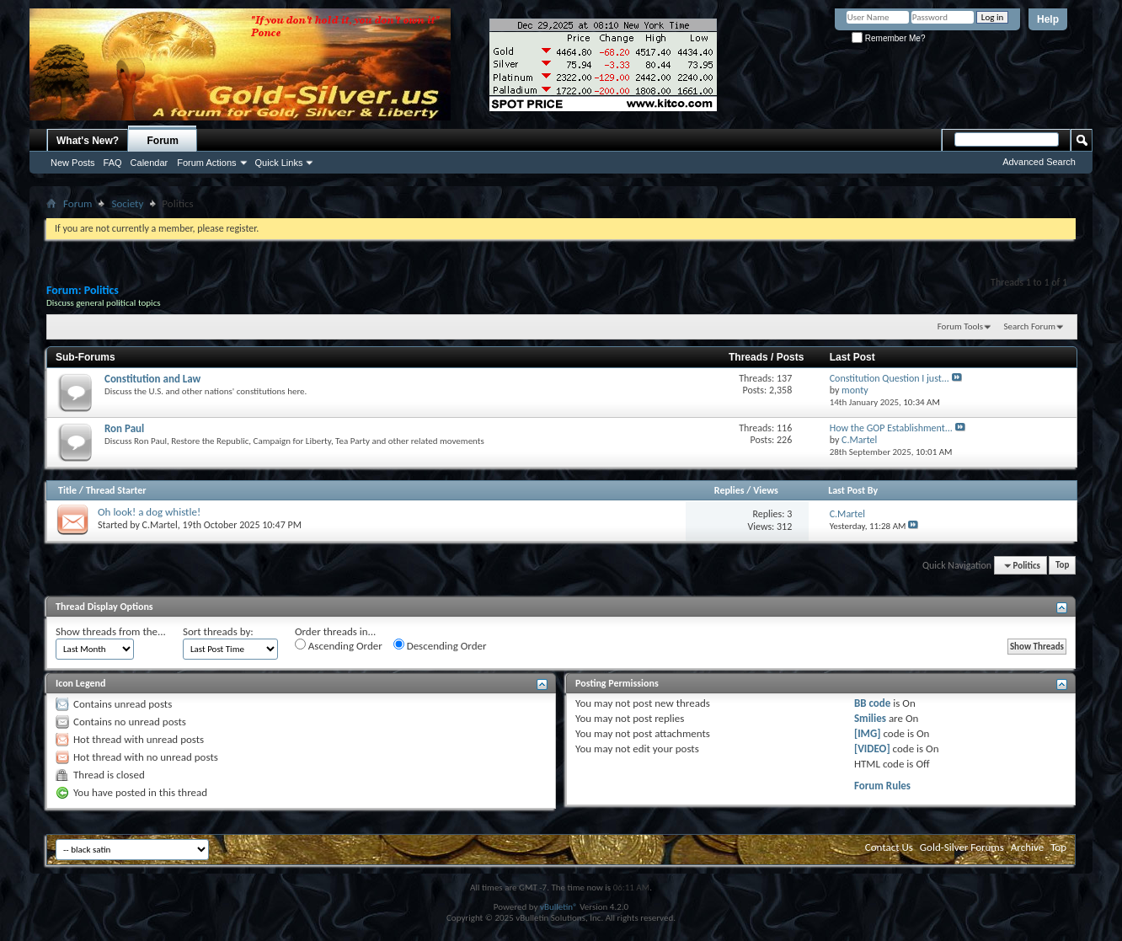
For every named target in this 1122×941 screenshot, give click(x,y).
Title (67, 490)
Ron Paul (124, 428)
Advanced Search (1039, 162)
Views (765, 490)
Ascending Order (338, 645)
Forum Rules (882, 785)
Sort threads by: (218, 631)
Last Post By (853, 490)
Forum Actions (206, 163)
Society (127, 203)
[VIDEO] (872, 748)
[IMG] (867, 733)
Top (1062, 565)
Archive (1027, 847)
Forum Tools (960, 326)
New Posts (73, 163)
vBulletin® (559, 906)
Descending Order (440, 645)
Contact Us (889, 847)
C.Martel (160, 525)
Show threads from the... (111, 631)
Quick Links (279, 163)
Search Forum (1030, 326)
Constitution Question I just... (889, 378)
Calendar (149, 163)
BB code (872, 703)
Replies (729, 490)
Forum (163, 141)
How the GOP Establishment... (891, 428)
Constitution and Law (152, 378)
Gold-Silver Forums (962, 847)
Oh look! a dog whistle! (149, 511)
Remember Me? (888, 38)
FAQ (113, 163)
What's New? (87, 141)
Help (1048, 19)
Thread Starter (116, 490)
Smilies (870, 718)
